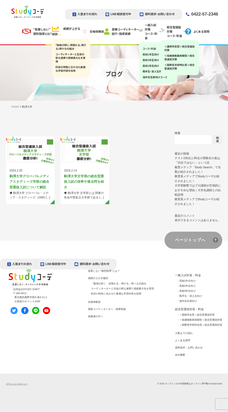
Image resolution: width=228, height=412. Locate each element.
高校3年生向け (187, 290)
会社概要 (180, 354)
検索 (177, 133)
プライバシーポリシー (17, 384)
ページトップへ (190, 240)
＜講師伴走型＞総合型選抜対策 (197, 314)
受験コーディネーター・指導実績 (107, 309)
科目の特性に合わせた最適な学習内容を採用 (116, 293)
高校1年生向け (187, 280)
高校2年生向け (187, 285)
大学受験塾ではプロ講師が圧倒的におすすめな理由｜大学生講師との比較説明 (198, 190)
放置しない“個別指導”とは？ (104, 270)
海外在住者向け (188, 301)
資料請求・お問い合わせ (160, 14)
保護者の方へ (95, 316)
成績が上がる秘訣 (98, 278)
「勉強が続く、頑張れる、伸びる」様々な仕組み (118, 283)
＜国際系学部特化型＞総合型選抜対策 (200, 324)
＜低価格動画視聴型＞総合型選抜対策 (200, 319)
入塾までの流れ (87, 14)
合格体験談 (94, 301)
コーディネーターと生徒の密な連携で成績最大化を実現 (122, 288)
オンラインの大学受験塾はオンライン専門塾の (187, 383)
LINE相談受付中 (120, 14)
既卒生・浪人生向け (190, 295)
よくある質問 (182, 340)
